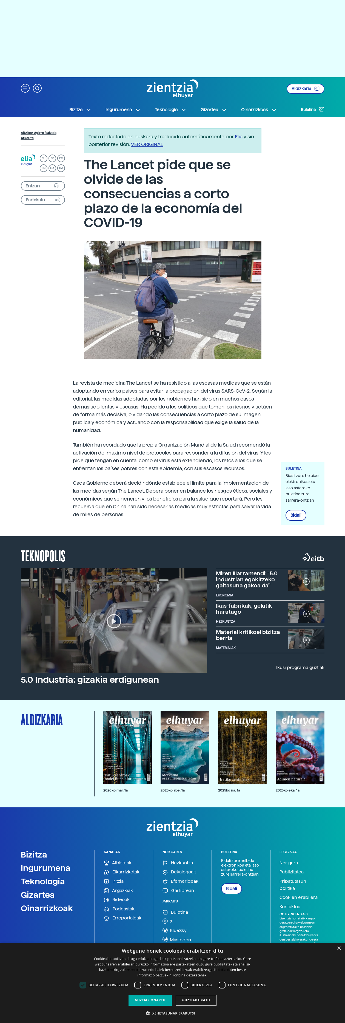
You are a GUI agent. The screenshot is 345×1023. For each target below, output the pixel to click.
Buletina (312, 109)
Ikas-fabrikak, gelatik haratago (244, 608)
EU (43, 158)
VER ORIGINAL (147, 144)
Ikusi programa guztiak (300, 667)
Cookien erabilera (299, 897)
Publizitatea (292, 872)
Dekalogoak (179, 872)
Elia (239, 136)
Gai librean (178, 891)
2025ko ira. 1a (229, 790)
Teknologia (43, 881)
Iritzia (114, 881)
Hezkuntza (177, 863)
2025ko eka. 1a (288, 790)
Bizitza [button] (80, 110)
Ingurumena (45, 868)
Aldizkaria (306, 89)
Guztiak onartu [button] (150, 1000)
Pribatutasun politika (293, 885)
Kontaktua (290, 906)
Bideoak (117, 900)
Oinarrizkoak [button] (259, 110)
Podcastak (119, 909)
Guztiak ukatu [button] (196, 1000)
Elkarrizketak (121, 872)
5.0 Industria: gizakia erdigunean (90, 680)
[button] (25, 88)
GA (61, 168)
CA (52, 168)
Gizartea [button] (214, 110)
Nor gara (289, 862)
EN (43, 168)
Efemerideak (180, 881)
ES (52, 158)
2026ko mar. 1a (115, 790)
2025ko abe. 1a (173, 790)
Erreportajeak (122, 918)
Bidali (295, 515)
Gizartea (38, 895)
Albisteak (118, 863)
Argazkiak (118, 891)
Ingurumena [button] (123, 110)
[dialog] (172, 983)
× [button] (339, 949)
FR (61, 158)
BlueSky (174, 930)
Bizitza (34, 854)
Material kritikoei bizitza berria (248, 635)
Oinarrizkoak (47, 908)
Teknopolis (43, 555)
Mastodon (176, 939)
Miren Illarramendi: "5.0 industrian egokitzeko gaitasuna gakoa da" (247, 579)
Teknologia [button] (170, 110)
